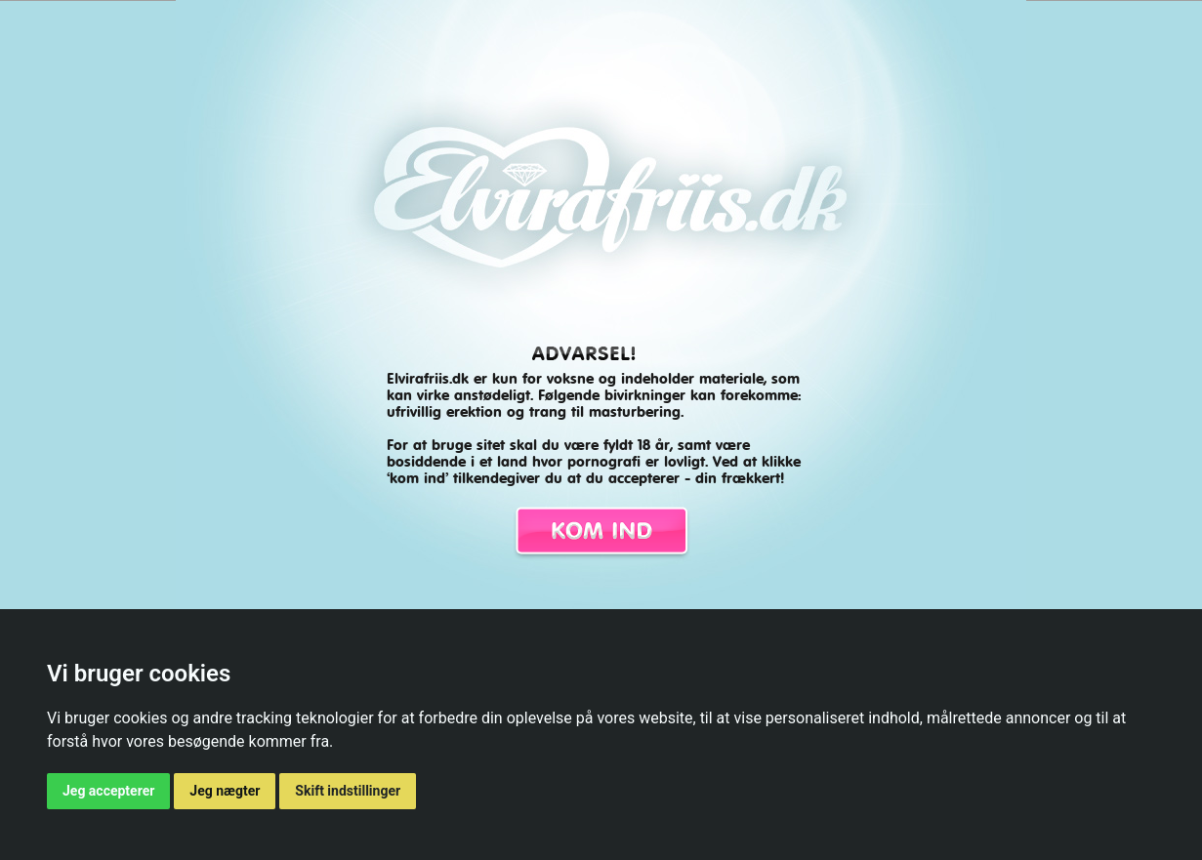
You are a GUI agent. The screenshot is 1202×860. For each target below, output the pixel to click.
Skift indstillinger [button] (347, 791)
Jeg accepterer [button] (108, 791)
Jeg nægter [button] (224, 791)
